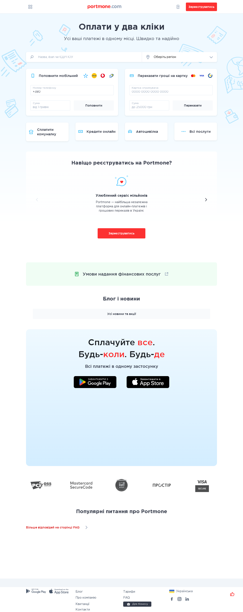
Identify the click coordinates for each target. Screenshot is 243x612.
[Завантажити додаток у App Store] (148, 382)
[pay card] (171, 91)
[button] (179, 57)
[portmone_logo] (105, 7)
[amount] (50, 107)
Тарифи (129, 591)
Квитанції (82, 604)
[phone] (72, 91)
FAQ (126, 597)
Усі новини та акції (121, 314)
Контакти (82, 609)
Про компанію (85, 597)
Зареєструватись (121, 233)
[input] (84, 57)
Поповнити (93, 105)
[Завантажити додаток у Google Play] (95, 382)
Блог (79, 591)
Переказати (193, 105)
